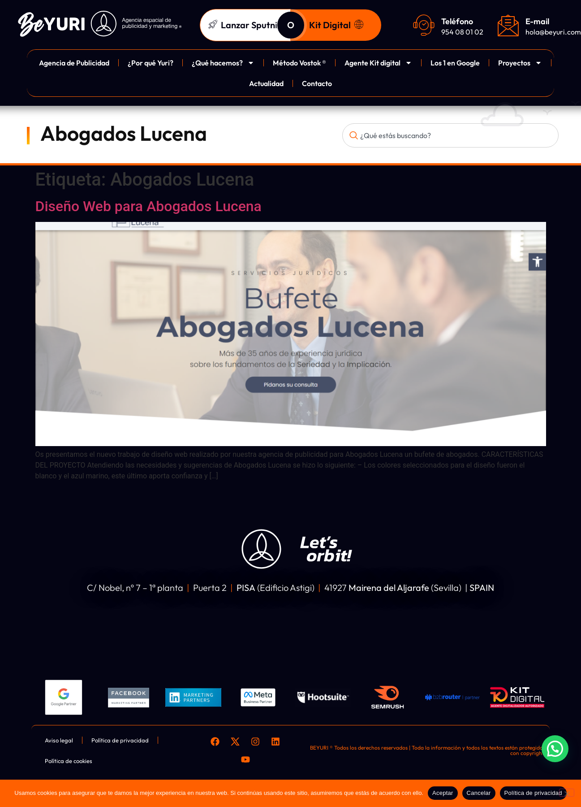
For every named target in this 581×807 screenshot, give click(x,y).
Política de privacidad (533, 793)
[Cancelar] (566, 793)
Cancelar (479, 793)
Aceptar (442, 793)
